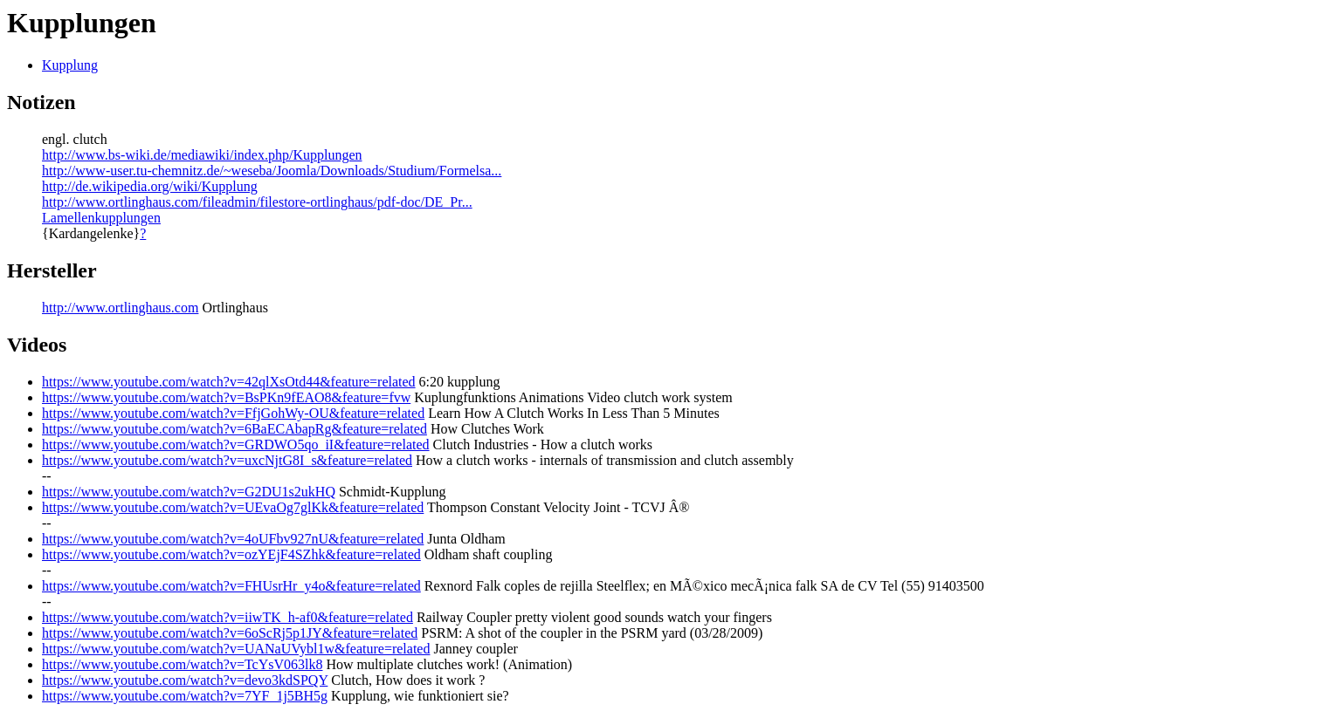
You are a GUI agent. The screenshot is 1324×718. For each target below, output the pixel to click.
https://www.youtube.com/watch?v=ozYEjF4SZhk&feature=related (231, 554)
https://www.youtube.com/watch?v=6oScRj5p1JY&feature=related (229, 633)
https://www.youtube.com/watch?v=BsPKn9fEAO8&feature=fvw (226, 397)
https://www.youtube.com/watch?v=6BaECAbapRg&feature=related (234, 428)
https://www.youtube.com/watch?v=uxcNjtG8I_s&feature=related (227, 460)
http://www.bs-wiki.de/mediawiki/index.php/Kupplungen (202, 154)
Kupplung (70, 65)
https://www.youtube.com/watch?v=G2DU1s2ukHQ (188, 491)
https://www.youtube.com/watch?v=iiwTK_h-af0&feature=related (227, 617)
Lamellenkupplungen (101, 217)
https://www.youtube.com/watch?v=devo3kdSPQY (185, 680)
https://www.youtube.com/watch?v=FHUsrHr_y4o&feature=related (231, 585)
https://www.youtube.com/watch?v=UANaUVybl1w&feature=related (236, 648)
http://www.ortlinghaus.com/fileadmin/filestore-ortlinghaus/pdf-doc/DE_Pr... (257, 202)
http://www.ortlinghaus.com (120, 307)
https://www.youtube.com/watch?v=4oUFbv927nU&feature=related (233, 538)
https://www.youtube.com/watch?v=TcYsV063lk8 (182, 664)
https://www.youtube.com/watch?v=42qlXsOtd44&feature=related (229, 381)
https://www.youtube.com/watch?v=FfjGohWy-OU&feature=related (233, 413)
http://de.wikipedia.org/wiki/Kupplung (150, 186)
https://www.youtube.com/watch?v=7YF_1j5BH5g (185, 695)
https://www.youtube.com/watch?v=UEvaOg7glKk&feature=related (233, 507)
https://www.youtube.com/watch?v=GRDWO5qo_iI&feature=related (236, 444)
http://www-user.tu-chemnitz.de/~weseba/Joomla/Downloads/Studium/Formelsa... (271, 170)
